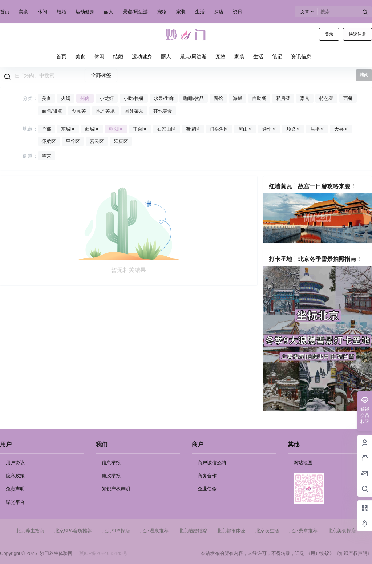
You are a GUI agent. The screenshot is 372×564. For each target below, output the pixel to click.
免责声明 (15, 489)
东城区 (68, 129)
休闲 (42, 12)
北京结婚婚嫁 (193, 530)
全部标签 (101, 75)
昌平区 (317, 129)
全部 (46, 129)
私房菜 (283, 98)
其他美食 (162, 111)
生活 (200, 12)
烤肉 (85, 98)
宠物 (162, 12)
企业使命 (207, 489)
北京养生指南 (30, 530)
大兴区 (341, 129)
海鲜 (237, 98)
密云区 (97, 141)
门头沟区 (219, 129)
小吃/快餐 (134, 98)
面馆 (218, 98)
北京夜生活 (267, 530)
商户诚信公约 (212, 462)
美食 (23, 12)
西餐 (348, 98)
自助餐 (259, 98)
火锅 (65, 98)
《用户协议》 (320, 553)
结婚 (61, 12)
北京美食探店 (342, 530)
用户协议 (15, 462)
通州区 (269, 129)
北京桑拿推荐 (303, 530)
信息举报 (111, 462)
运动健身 (85, 12)
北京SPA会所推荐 (73, 530)
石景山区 (166, 129)
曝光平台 (15, 502)
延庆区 (121, 141)
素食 (305, 98)
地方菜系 (105, 111)
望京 (46, 156)
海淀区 (193, 129)
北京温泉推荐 (154, 530)
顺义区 (293, 129)
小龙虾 (107, 98)
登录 (329, 34)
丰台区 (140, 129)
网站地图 (303, 462)
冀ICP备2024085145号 (103, 553)
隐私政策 (15, 475)
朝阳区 (116, 129)
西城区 (92, 129)
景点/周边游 (135, 12)
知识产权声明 (116, 489)
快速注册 (357, 34)
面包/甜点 (52, 111)
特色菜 (326, 98)
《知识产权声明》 (353, 553)
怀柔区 (49, 141)
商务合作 (207, 475)
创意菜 (79, 111)
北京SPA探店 (116, 530)
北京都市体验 (231, 530)
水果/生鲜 (164, 98)
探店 (218, 12)
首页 (4, 12)
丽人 (108, 12)
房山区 (245, 129)
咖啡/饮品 (193, 98)
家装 (181, 12)
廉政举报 (111, 475)
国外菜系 (134, 111)
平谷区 (73, 141)
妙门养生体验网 (54, 553)
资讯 (237, 12)
